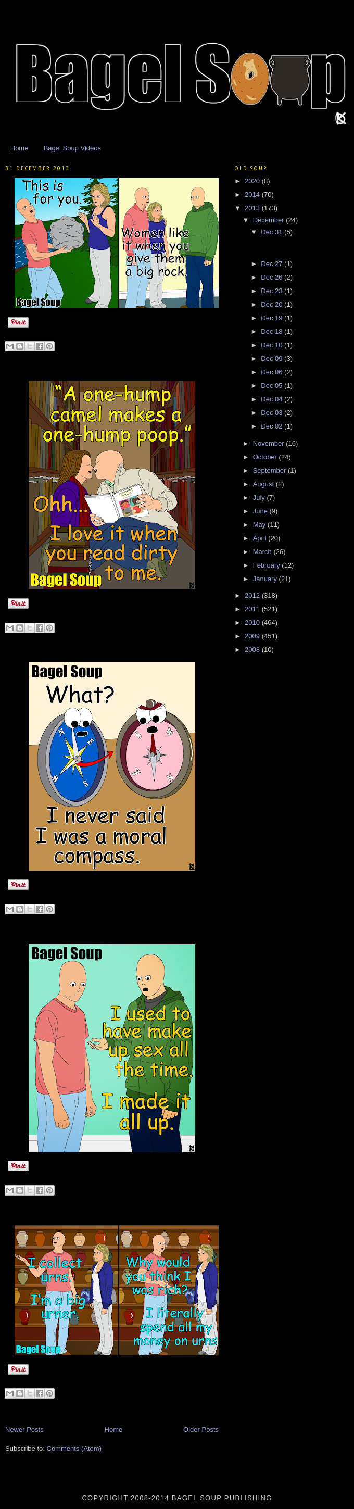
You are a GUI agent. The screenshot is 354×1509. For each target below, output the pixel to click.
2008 (253, 649)
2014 (253, 194)
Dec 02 (272, 426)
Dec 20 (272, 304)
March (263, 552)
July (260, 497)
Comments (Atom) (74, 1448)
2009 (253, 636)
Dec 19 (272, 318)
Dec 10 (272, 345)
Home (19, 148)
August (264, 484)
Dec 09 (272, 358)
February (267, 565)
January (266, 579)
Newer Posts (24, 1429)
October (266, 457)
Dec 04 (272, 399)
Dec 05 (272, 385)
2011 (253, 609)
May (260, 525)
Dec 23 (272, 291)
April (261, 538)
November (269, 443)
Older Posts (201, 1429)
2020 (253, 181)
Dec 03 (272, 413)
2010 (253, 622)
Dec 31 (272, 232)
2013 (253, 208)
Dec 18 (272, 331)
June (261, 511)
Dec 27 (272, 264)
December (269, 220)
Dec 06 (272, 372)
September (270, 470)
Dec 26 (272, 277)
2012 (253, 595)
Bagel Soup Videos (72, 148)
